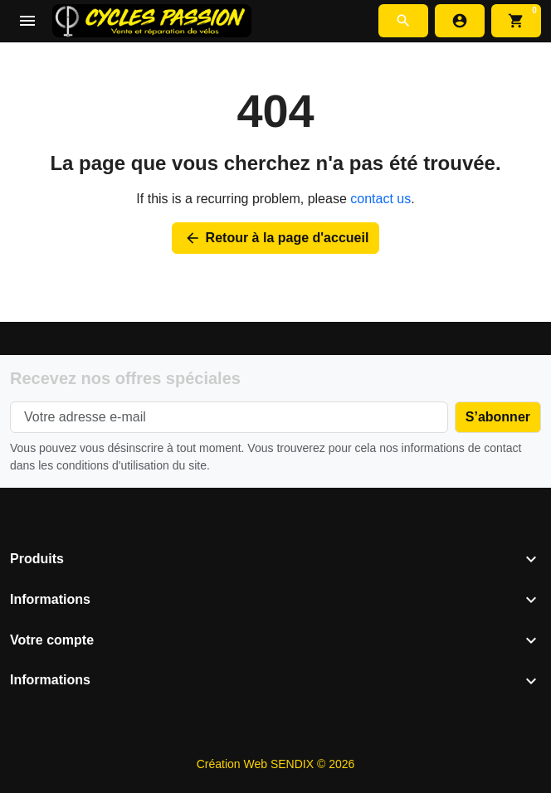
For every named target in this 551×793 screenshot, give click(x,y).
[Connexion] (460, 20)
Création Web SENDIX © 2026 (276, 764)
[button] (403, 20)
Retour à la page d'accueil (276, 238)
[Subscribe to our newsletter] (498, 417)
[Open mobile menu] (28, 21)
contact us (380, 199)
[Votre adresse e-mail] (229, 417)
